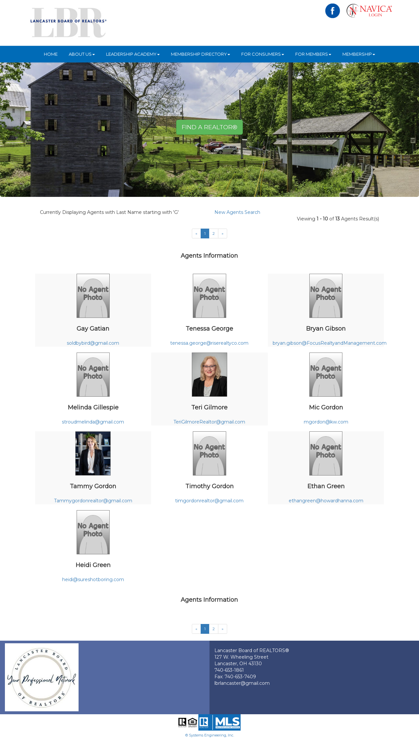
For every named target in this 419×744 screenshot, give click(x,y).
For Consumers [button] (262, 54)
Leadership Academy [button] (133, 54)
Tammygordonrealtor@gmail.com (93, 501)
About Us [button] (82, 54)
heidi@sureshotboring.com (93, 579)
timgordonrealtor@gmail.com (209, 501)
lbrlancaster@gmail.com (242, 683)
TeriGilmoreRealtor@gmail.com (209, 422)
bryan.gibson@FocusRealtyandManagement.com (330, 343)
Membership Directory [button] (200, 54)
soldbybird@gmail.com (93, 343)
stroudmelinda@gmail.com (93, 422)
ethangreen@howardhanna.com (326, 501)
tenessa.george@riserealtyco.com (209, 343)
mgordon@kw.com (326, 422)
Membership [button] (358, 54)
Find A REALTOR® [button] (209, 127)
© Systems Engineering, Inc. (209, 735)
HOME (51, 54)
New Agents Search (237, 212)
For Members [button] (313, 54)
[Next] (222, 233)
